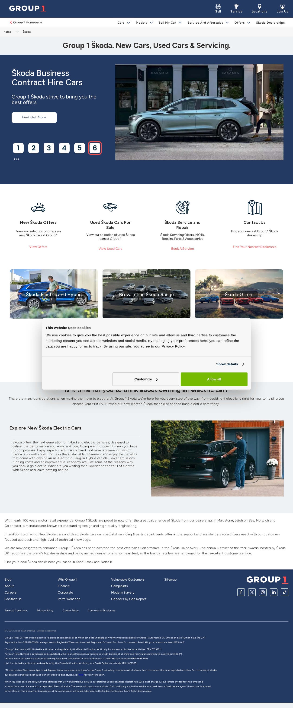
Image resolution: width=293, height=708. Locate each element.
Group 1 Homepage (25, 22)
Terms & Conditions (16, 610)
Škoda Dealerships (270, 22)
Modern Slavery (123, 592)
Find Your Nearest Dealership (255, 247)
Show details (227, 364)
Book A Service (182, 249)
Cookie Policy (71, 610)
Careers (10, 592)
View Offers (38, 247)
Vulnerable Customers (128, 580)
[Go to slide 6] (94, 147)
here (81, 674)
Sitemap (170, 580)
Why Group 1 (67, 580)
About (9, 586)
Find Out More (34, 117)
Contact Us (13, 599)
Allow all (214, 379)
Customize (146, 379)
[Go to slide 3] (48, 147)
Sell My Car (167, 22)
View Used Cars (110, 249)
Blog (8, 580)
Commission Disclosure (101, 610)
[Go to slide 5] (79, 147)
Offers (240, 22)
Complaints (119, 586)
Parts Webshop (69, 599)
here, (101, 637)
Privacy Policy (45, 610)
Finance (64, 586)
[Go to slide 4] (64, 147)
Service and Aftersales (205, 22)
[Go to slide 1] (18, 147)
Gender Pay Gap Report (128, 599)
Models (141, 22)
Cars (121, 22)
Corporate (65, 592)
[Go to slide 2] (33, 147)
